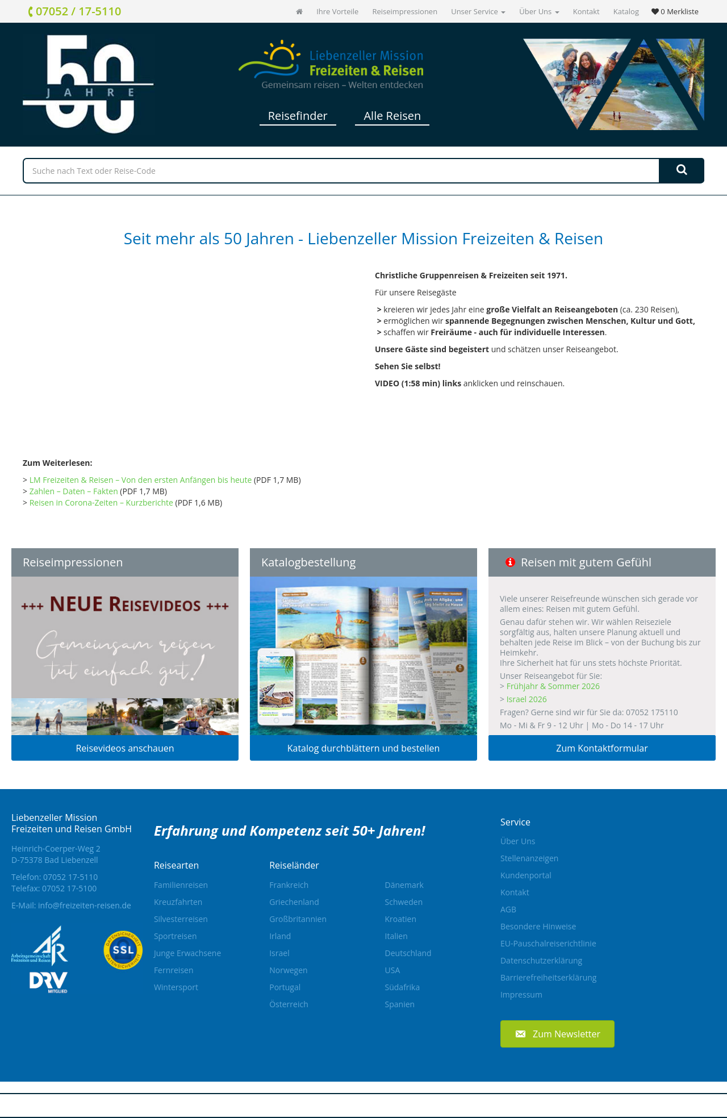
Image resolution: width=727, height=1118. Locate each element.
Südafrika (402, 987)
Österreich (288, 1004)
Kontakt (586, 11)
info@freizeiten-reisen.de (84, 905)
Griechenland (294, 901)
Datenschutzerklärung (541, 960)
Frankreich (288, 884)
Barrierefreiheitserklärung (548, 977)
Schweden (404, 901)
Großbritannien (298, 918)
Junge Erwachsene (187, 953)
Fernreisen (174, 970)
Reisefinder (298, 115)
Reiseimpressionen (404, 11)
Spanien (400, 1004)
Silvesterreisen (181, 918)
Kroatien (400, 918)
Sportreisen (175, 936)
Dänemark (404, 884)
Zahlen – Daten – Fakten (74, 491)
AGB (508, 909)
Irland (280, 936)
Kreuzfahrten (178, 901)
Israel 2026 (527, 699)
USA (392, 970)
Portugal (284, 987)
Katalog (626, 11)
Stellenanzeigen (529, 858)
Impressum (521, 994)
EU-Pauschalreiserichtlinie (548, 943)
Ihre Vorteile (337, 11)
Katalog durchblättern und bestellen (363, 748)
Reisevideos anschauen (125, 748)
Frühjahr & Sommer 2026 (553, 686)
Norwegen (288, 970)
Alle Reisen (392, 115)
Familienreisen (181, 884)
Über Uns (539, 11)
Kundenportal (525, 875)
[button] (557, 1033)
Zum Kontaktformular (602, 748)
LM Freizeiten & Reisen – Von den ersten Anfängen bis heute (141, 479)
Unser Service (478, 11)
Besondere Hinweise (538, 926)
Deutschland (408, 953)
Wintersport (176, 987)
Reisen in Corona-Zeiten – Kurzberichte (101, 502)
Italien (396, 936)
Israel (279, 953)
